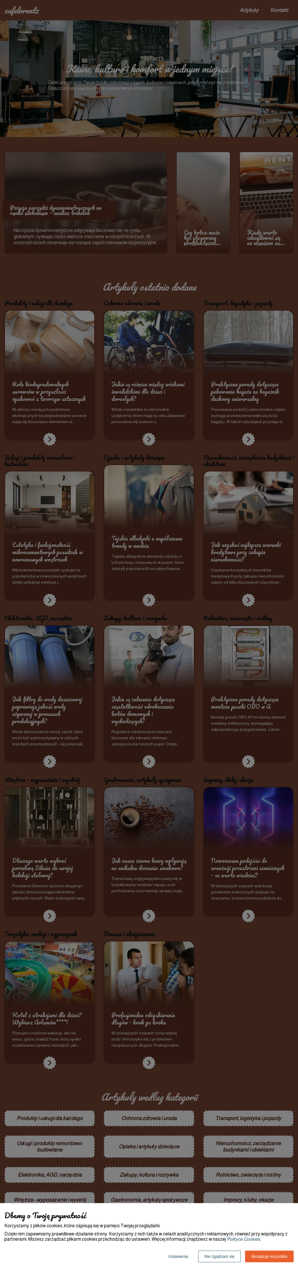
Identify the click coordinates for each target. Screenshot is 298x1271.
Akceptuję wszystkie (269, 1256)
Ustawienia (178, 1256)
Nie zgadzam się (219, 1256)
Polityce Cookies (243, 1239)
